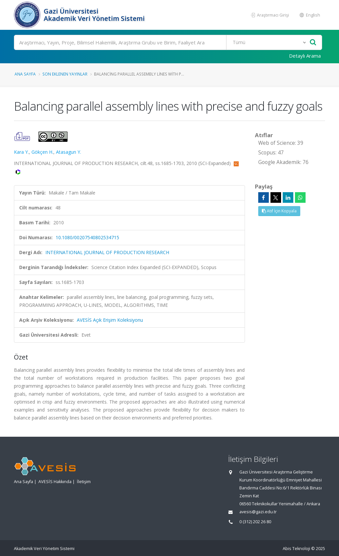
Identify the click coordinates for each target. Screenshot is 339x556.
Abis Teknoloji (296, 548)
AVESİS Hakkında (55, 481)
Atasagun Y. (68, 152)
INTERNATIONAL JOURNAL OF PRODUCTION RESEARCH (107, 252)
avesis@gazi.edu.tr (258, 512)
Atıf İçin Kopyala (279, 211)
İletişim (84, 481)
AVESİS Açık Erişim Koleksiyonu (110, 320)
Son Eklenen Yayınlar (64, 74)
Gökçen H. (42, 152)
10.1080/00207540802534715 (87, 237)
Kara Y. (21, 152)
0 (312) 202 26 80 (255, 522)
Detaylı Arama (305, 55)
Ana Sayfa (25, 74)
